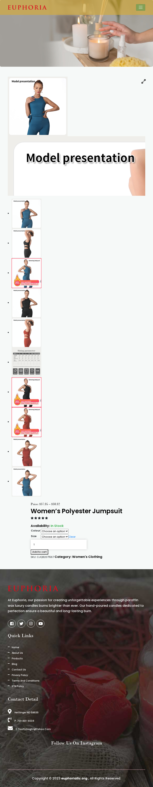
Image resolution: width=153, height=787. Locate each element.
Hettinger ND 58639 (23, 712)
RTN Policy (18, 686)
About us (17, 653)
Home (15, 647)
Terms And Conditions (25, 680)
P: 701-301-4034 (21, 720)
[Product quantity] (59, 545)
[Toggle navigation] (140, 7)
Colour (35, 530)
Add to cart (39, 552)
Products (17, 658)
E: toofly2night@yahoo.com (29, 729)
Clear (72, 537)
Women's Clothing (87, 557)
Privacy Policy (20, 675)
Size (33, 536)
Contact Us (19, 669)
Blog (14, 664)
